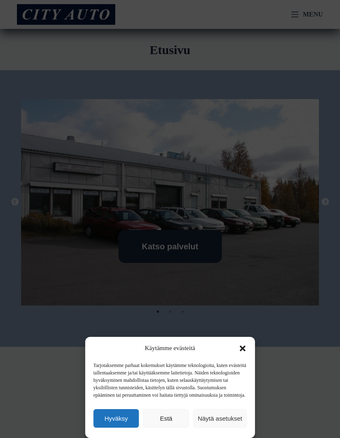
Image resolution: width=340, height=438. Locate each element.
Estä (166, 418)
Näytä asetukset (220, 418)
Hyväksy (116, 418)
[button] (242, 348)
